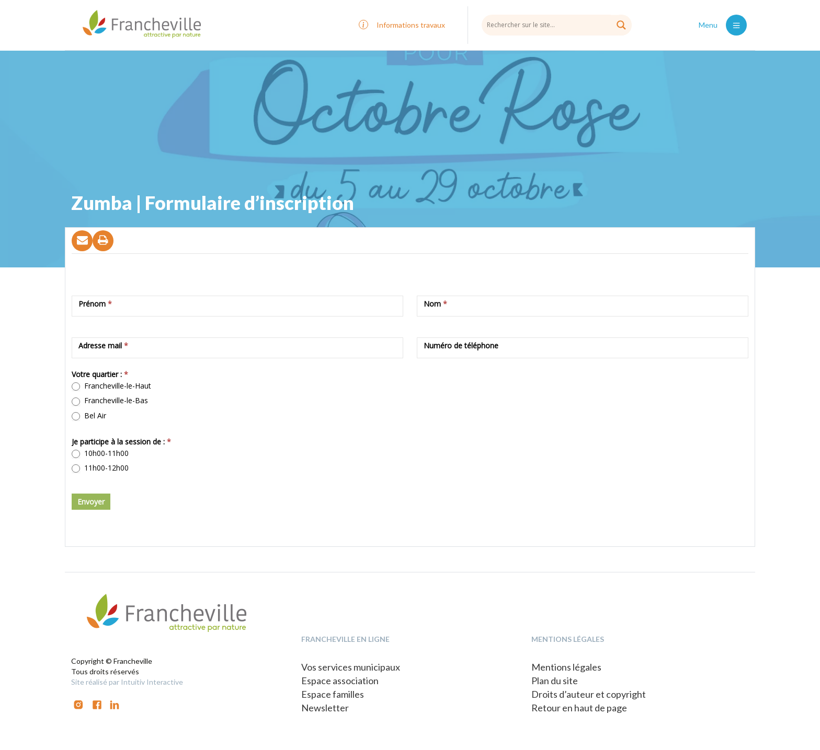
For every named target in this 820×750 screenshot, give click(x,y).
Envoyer (91, 502)
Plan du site (554, 680)
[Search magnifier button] (621, 25)
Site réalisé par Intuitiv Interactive (127, 681)
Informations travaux (411, 24)
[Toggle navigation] (736, 25)
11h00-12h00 (100, 468)
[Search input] (557, 24)
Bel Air (89, 415)
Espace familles (332, 694)
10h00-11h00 (100, 453)
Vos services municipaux (350, 667)
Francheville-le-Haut (111, 386)
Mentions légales (566, 667)
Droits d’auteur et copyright (588, 694)
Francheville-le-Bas (110, 400)
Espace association (340, 680)
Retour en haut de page (579, 707)
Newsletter (325, 707)
